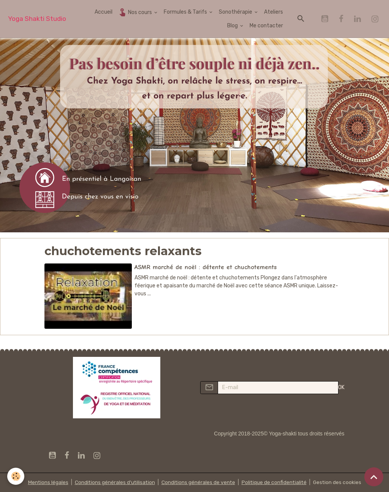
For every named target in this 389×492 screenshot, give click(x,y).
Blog (233, 25)
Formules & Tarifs (186, 12)
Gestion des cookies (338, 482)
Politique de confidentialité (275, 482)
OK (341, 387)
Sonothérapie (236, 12)
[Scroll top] (373, 476)
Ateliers (273, 12)
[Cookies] (16, 476)
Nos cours (135, 12)
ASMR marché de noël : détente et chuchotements (205, 267)
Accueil (103, 12)
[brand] (37, 18)
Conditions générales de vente (198, 482)
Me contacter (266, 25)
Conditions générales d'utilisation (113, 482)
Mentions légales (46, 482)
